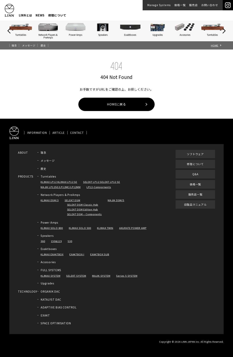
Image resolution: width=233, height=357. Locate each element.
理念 (14, 45)
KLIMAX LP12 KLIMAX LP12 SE (59, 185)
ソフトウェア (195, 157)
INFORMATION (37, 135)
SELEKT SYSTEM (76, 279)
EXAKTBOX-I (76, 257)
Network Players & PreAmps (60, 198)
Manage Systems (159, 5)
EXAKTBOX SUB (99, 257)
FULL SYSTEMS (51, 273)
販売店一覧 (195, 197)
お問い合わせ (209, 5)
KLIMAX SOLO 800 (52, 231)
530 (70, 244)
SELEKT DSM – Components (84, 217)
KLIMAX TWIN (105, 231)
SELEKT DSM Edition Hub (82, 212)
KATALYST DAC (51, 302)
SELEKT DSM (72, 203)
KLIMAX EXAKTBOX (52, 257)
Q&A (195, 177)
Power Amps (49, 225)
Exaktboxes (49, 252)
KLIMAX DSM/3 (50, 203)
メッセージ (28, 45)
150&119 (56, 244)
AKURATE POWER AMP (133, 231)
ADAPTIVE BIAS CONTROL (59, 310)
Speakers (47, 239)
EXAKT (45, 318)
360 (43, 244)
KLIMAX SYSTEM (50, 279)
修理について (57, 15)
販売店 (193, 5)
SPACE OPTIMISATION (56, 326)
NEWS (40, 15)
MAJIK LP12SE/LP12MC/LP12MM (61, 190)
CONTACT (77, 135)
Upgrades (47, 286)
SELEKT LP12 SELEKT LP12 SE (101, 185)
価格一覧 (180, 5)
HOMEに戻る (116, 104)
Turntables (48, 179)
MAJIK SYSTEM (101, 279)
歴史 (43, 45)
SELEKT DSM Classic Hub (82, 208)
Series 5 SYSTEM (126, 279)
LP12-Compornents (99, 190)
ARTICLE (58, 135)
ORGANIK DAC (50, 295)
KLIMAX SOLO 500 (80, 231)
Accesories (48, 265)
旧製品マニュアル (195, 207)
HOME (214, 45)
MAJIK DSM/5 (116, 203)
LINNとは (25, 15)
